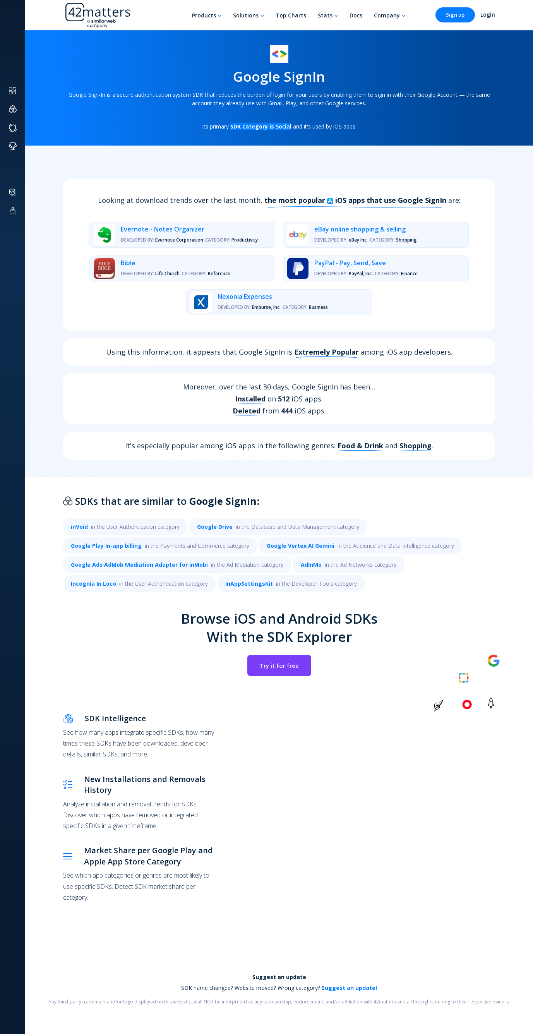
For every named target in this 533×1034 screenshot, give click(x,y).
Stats (325, 15)
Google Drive (215, 526)
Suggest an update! (349, 987)
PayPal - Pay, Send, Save (350, 263)
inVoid (79, 526)
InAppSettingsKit (249, 583)
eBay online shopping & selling (360, 229)
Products (204, 15)
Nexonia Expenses (245, 296)
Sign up (455, 14)
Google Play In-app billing (106, 545)
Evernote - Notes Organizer (162, 229)
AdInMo (311, 564)
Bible (128, 263)
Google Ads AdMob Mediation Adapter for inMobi (139, 564)
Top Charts (291, 15)
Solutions (246, 15)
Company (387, 15)
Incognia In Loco (93, 583)
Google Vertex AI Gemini (300, 545)
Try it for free (279, 665)
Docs (356, 15)
